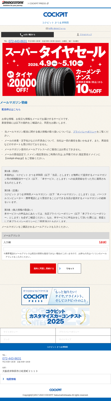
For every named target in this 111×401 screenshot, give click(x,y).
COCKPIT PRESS (39, 3)
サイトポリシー (11, 332)
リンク (7, 339)
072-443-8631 (18, 41)
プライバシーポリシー (85, 131)
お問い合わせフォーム (55, 28)
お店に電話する (27, 35)
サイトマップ (65, 339)
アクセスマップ (84, 34)
